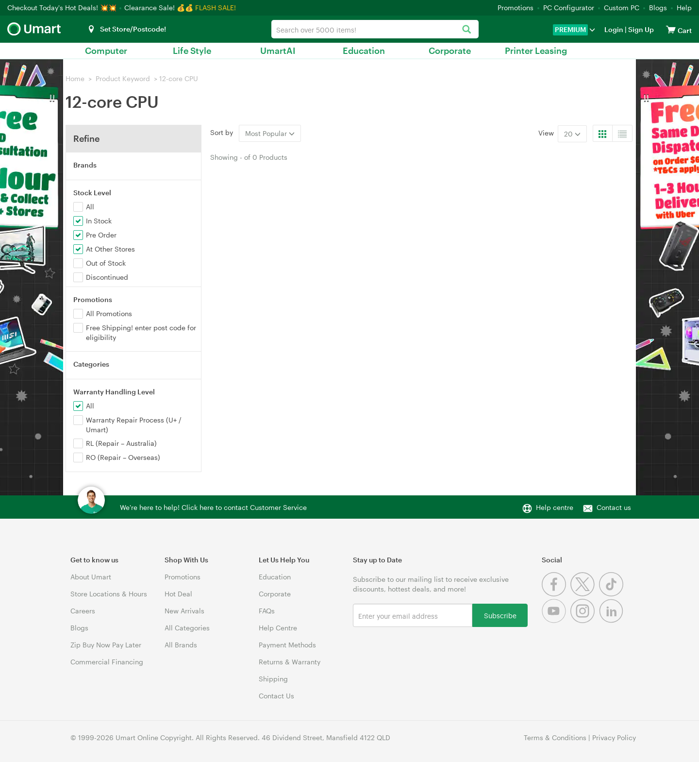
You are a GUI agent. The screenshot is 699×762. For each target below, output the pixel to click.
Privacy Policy (614, 737)
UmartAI (278, 50)
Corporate (450, 50)
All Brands (181, 645)
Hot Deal (178, 594)
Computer (106, 50)
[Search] (466, 29)
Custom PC (621, 7)
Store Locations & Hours (108, 594)
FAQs (267, 611)
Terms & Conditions (555, 737)
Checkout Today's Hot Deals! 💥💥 (62, 7)
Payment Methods (287, 645)
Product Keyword (123, 78)
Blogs (658, 7)
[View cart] (671, 29)
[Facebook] (556, 594)
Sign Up (640, 29)
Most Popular (270, 133)
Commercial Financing (106, 662)
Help (684, 7)
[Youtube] (556, 620)
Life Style (192, 50)
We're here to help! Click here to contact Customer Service (213, 507)
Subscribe (500, 615)
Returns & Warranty (289, 662)
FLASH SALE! (215, 7)
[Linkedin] (612, 620)
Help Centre (278, 628)
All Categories (187, 628)
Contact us (614, 507)
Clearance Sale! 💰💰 (158, 7)
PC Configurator (568, 7)
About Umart (90, 577)
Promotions (515, 7)
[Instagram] (584, 620)
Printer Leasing (536, 50)
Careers (82, 611)
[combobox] (375, 29)
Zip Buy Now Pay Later (105, 645)
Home (75, 78)
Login (613, 29)
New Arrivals (184, 611)
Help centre (554, 507)
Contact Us (276, 696)
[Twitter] (584, 594)
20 (572, 134)
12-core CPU (178, 78)
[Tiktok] (612, 594)
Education (364, 50)
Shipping (273, 679)
